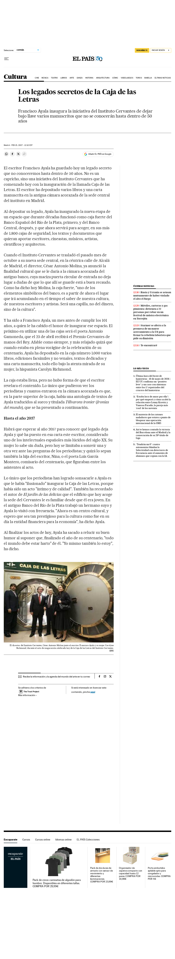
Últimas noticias (162, 78)
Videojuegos (127, 78)
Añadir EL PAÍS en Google (99, 154)
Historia (89, 78)
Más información (27, 695)
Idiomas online (63, 839)
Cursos (26, 839)
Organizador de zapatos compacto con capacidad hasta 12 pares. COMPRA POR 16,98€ (130, 873)
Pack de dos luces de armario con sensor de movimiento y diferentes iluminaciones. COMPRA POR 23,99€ (101, 875)
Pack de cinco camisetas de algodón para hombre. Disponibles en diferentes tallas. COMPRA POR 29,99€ (57, 883)
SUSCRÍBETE (142, 50)
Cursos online (42, 839)
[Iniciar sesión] (160, 50)
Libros (63, 78)
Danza (80, 78)
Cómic (115, 78)
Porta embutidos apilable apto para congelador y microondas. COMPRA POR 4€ (159, 873)
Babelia (148, 78)
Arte (72, 78)
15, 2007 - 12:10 (21, 145)
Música (45, 78)
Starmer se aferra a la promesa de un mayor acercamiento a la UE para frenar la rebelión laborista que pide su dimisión (152, 332)
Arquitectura (103, 78)
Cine (37, 78)
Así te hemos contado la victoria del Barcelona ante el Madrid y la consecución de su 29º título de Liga (153, 434)
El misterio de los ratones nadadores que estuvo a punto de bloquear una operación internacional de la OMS (153, 418)
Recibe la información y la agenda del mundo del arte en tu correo (56, 676)
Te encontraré (149, 345)
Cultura (15, 77)
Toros (139, 78)
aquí (92, 691)
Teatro (54, 78)
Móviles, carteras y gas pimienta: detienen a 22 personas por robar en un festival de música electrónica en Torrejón (151, 312)
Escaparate (10, 839)
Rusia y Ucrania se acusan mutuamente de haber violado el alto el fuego (152, 295)
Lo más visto (141, 368)
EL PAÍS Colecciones (88, 839)
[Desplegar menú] (6, 59)
